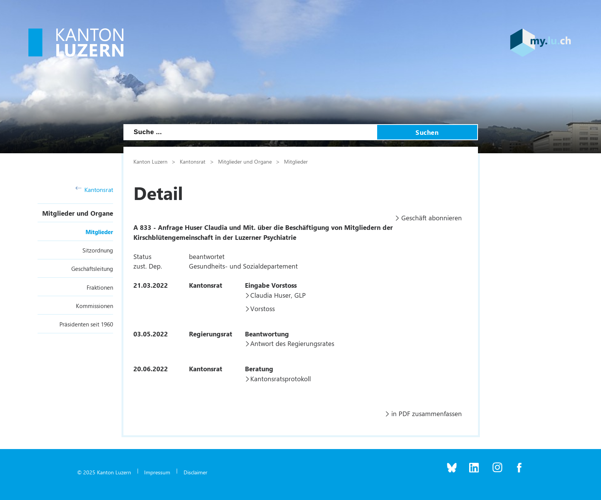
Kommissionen (94, 306)
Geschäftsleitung (92, 268)
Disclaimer (195, 472)
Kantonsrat (94, 189)
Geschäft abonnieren (431, 217)
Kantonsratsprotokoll (280, 378)
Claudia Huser (270, 295)
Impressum (157, 472)
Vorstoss (262, 308)
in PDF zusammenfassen (426, 413)
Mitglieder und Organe (77, 213)
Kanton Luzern (150, 161)
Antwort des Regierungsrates (292, 343)
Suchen (426, 132)
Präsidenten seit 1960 (86, 324)
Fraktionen (100, 287)
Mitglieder (99, 232)
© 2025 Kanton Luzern (104, 472)
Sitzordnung (97, 250)
